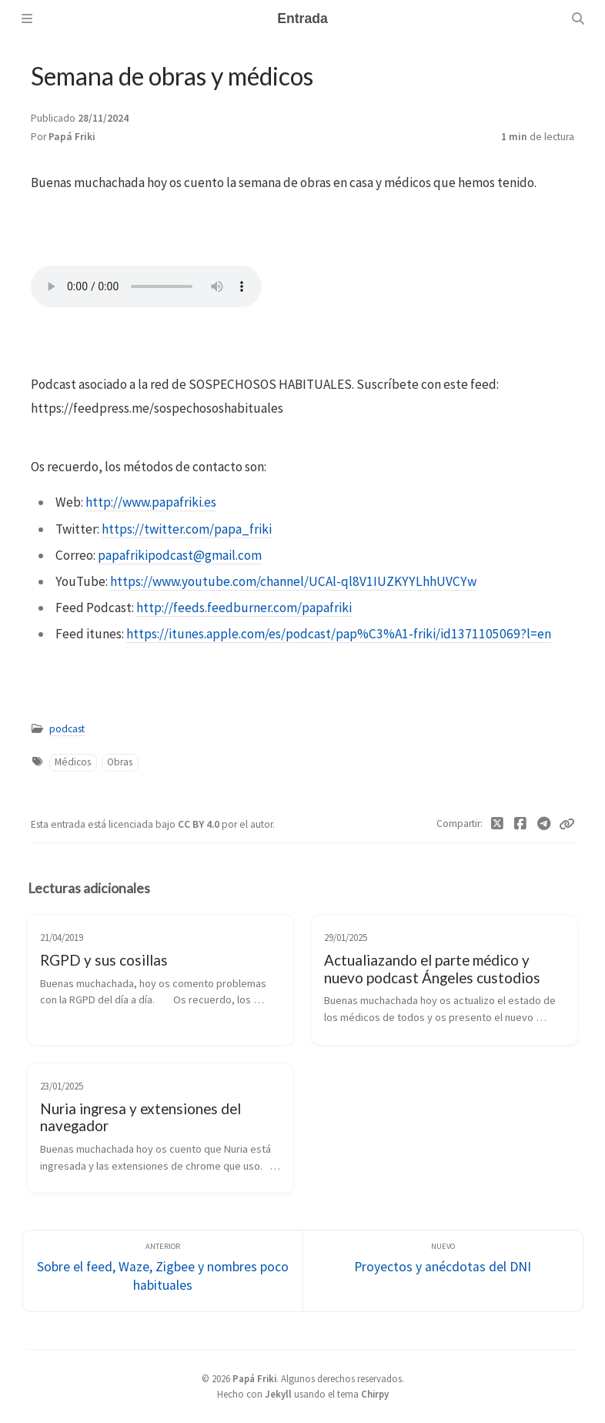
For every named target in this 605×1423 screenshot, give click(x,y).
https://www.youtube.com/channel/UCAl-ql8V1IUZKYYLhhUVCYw (293, 581)
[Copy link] (566, 824)
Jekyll (278, 1394)
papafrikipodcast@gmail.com (180, 555)
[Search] (578, 18)
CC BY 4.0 (200, 824)
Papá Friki (71, 136)
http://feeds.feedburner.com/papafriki (244, 607)
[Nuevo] (442, 1271)
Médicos (73, 761)
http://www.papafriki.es (150, 502)
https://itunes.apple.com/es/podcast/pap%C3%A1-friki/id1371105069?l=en (338, 633)
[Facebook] (521, 824)
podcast (67, 728)
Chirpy (375, 1394)
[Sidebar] (27, 18)
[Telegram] (544, 824)
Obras (119, 761)
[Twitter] (497, 824)
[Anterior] (162, 1271)
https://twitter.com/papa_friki (187, 529)
